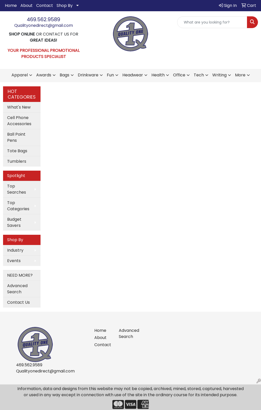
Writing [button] (219, 75)
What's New (19, 107)
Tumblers (16, 161)
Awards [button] (43, 75)
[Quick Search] (212, 22)
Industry (15, 250)
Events (14, 261)
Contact (44, 5)
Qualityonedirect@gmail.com (43, 25)
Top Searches (16, 189)
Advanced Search (17, 289)
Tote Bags (17, 151)
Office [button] (179, 75)
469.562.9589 (43, 19)
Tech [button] (199, 75)
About (26, 5)
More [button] (240, 75)
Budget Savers (14, 222)
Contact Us (18, 302)
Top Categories (18, 206)
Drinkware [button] (88, 75)
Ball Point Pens (16, 137)
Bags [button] (64, 75)
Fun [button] (110, 75)
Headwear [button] (132, 75)
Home (11, 5)
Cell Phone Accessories (19, 121)
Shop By (65, 5)
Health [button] (158, 75)
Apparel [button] (19, 75)
